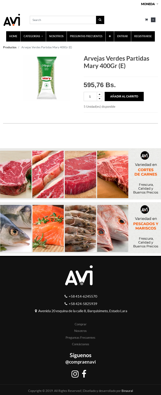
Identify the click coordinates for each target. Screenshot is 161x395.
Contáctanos (80, 344)
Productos (9, 47)
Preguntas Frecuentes (80, 337)
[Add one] (99, 94)
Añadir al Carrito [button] (124, 96)
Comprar (81, 324)
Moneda (148, 4)
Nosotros (80, 331)
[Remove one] (99, 99)
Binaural (127, 391)
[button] (110, 36)
